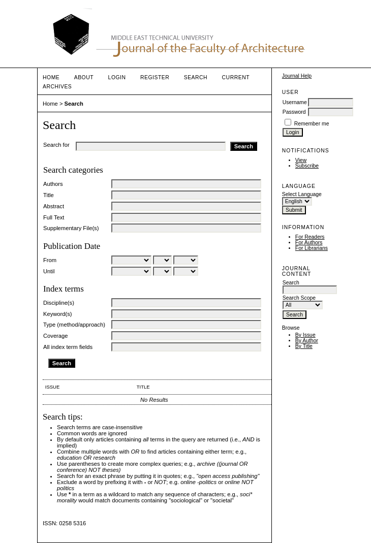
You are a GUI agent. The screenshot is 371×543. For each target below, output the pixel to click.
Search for (56, 145)
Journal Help (297, 76)
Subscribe (307, 166)
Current (236, 77)
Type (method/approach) (74, 325)
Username (295, 102)
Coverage (55, 336)
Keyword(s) (57, 314)
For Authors (309, 242)
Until (48, 271)
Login (117, 77)
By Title (304, 346)
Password (294, 112)
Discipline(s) (58, 303)
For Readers (310, 237)
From (49, 260)
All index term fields (67, 347)
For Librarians (311, 248)
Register (154, 77)
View (300, 160)
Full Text (53, 217)
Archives (57, 86)
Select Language (302, 194)
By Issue (305, 335)
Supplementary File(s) (71, 228)
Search (195, 77)
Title (48, 195)
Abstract (53, 206)
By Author (306, 340)
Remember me (311, 123)
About (84, 77)
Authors (53, 184)
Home (51, 77)
